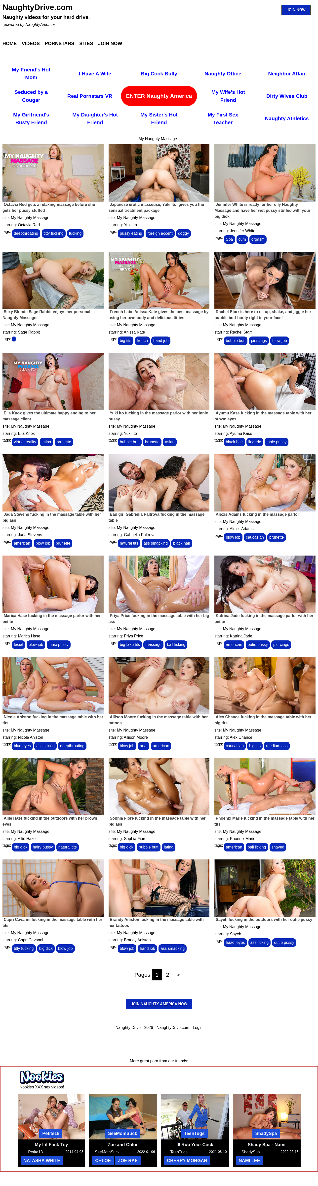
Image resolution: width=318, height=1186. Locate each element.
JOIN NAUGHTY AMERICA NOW (159, 1004)
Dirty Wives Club (286, 96)
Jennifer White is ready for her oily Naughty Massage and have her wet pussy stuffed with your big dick (262, 210)
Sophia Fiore (135, 839)
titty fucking (54, 233)
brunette (64, 442)
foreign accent (160, 233)
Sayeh (235, 934)
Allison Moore (136, 737)
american (22, 543)
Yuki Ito (130, 225)
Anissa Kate (134, 332)
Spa (229, 239)
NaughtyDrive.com (37, 7)
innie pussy (276, 442)
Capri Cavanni (30, 940)
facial (18, 644)
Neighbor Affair (287, 73)
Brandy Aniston (137, 940)
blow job (279, 341)
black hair (234, 442)
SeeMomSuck (122, 1133)
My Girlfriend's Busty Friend (31, 118)
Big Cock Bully (159, 73)
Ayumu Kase (241, 433)
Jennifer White (242, 231)
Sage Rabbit (29, 332)
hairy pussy (43, 847)
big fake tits (130, 644)
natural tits (129, 543)
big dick (20, 847)
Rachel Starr (241, 332)
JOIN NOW (296, 9)
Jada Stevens (30, 535)
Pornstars (59, 43)
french (142, 341)
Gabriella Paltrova (140, 535)
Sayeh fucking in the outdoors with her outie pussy (264, 919)
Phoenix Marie (242, 839)
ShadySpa (266, 1133)
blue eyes (22, 746)
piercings (259, 341)
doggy (183, 233)
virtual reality (25, 442)
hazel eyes (235, 942)
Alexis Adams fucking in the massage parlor (257, 514)
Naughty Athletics (287, 118)
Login (197, 1027)
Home (9, 43)
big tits (125, 341)
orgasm (258, 239)
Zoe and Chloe (123, 1144)
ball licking (176, 644)
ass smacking (156, 543)
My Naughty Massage (30, 218)
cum (242, 239)
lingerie (254, 442)
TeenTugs (194, 1133)
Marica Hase (29, 636)
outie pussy (258, 644)
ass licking (45, 746)
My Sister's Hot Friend (158, 118)
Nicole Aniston (30, 737)
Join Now (110, 43)
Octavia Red (29, 225)
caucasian (255, 537)
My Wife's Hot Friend (228, 96)
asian (169, 442)
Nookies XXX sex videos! (42, 1087)
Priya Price (133, 636)
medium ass (276, 746)
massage (153, 644)
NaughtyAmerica (40, 24)
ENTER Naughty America (159, 96)
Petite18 (50, 1133)
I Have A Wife (95, 73)
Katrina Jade (241, 636)
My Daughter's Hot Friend (95, 118)
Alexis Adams (242, 529)
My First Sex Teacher (223, 118)
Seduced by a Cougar (31, 96)
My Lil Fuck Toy (51, 1144)
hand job (160, 341)
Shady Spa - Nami (266, 1144)
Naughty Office (222, 73)
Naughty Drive (128, 1027)
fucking (75, 233)
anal (143, 746)
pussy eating (131, 233)
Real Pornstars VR (89, 96)
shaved (278, 847)
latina (46, 442)
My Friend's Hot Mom (31, 73)
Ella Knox (26, 433)
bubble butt (235, 341)
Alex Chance (241, 737)
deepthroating (26, 233)
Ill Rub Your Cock (194, 1144)
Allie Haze (27, 839)
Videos (31, 43)
